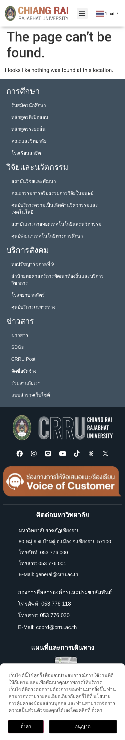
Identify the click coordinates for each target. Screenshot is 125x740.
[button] (82, 13)
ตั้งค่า (25, 726)
